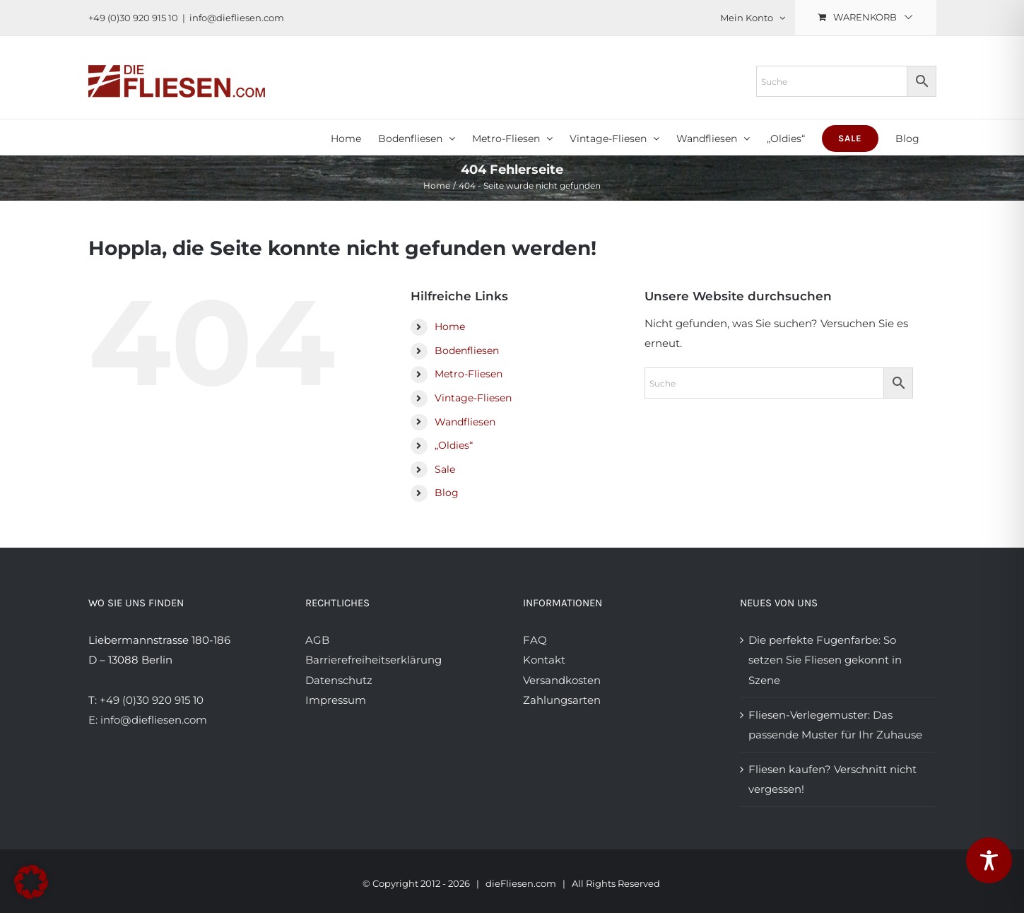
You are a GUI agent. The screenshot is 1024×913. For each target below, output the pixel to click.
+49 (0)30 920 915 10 (133, 17)
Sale (445, 469)
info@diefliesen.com (236, 17)
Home (450, 326)
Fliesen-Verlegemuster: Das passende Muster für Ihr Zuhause (835, 724)
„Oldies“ (454, 445)
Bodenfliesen (467, 350)
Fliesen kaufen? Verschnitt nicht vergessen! (832, 779)
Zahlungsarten (562, 700)
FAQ (535, 640)
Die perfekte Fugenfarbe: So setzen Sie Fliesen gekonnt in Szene (825, 659)
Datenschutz (338, 680)
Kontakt (544, 659)
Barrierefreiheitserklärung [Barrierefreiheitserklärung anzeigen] (373, 659)
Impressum (335, 700)
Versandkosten (562, 680)
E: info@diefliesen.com (147, 719)
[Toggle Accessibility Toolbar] (989, 860)
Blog (447, 492)
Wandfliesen (465, 422)
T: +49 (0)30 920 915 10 (146, 700)
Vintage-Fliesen (473, 397)
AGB (317, 640)
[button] (31, 882)
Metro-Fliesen (468, 373)
